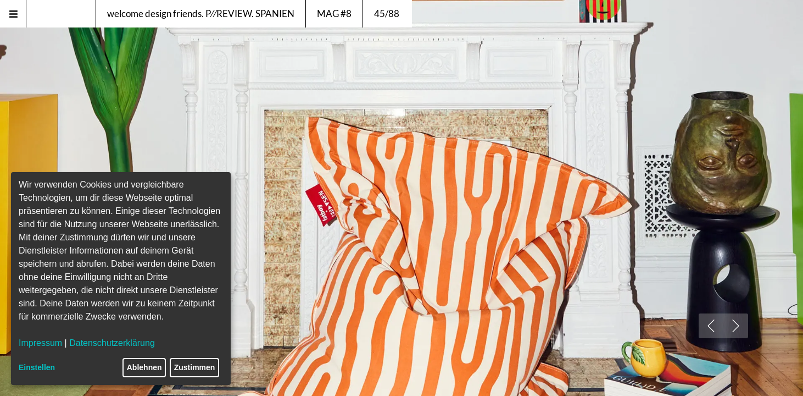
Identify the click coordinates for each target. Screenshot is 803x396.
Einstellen (37, 367)
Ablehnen (144, 367)
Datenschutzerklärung (112, 343)
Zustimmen (194, 367)
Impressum (40, 343)
